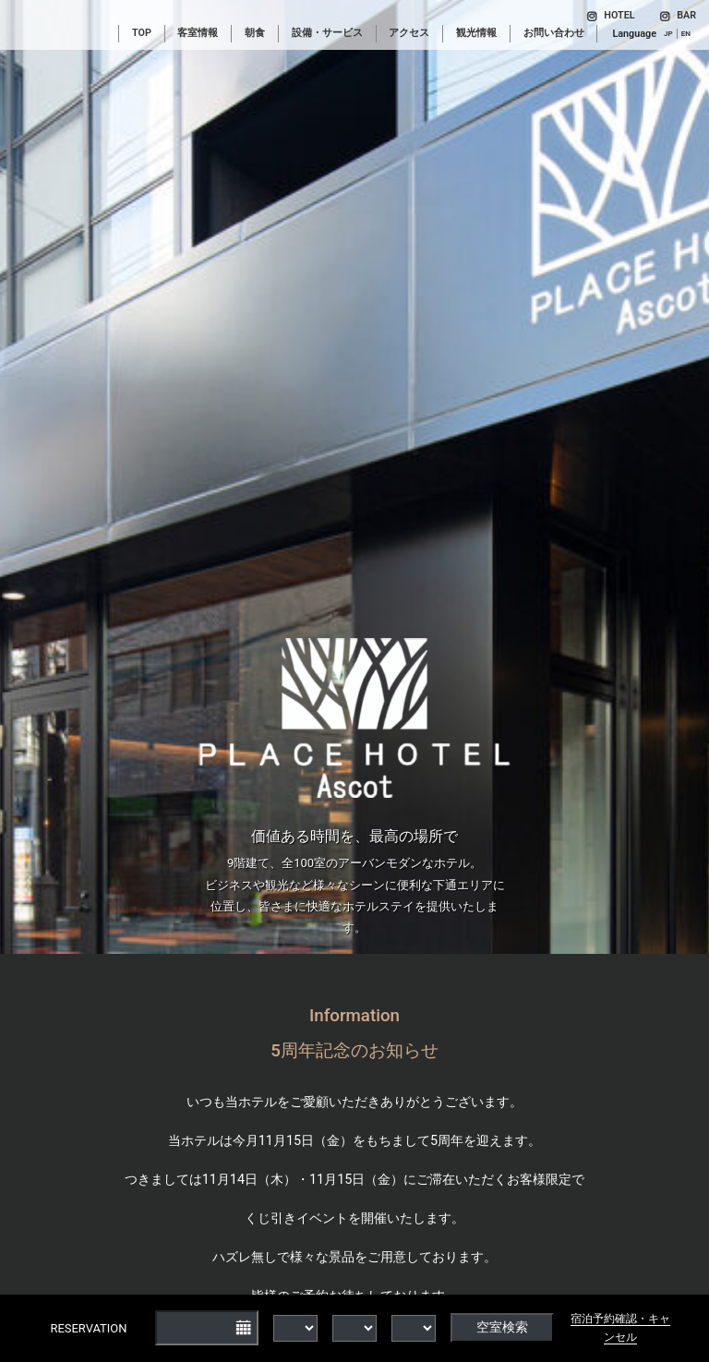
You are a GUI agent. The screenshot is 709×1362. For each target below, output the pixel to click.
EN (686, 33)
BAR (678, 15)
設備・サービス (327, 33)
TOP (141, 33)
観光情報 (476, 33)
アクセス (409, 33)
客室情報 (197, 33)
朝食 (255, 33)
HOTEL (610, 15)
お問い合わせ (553, 33)
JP (668, 33)
